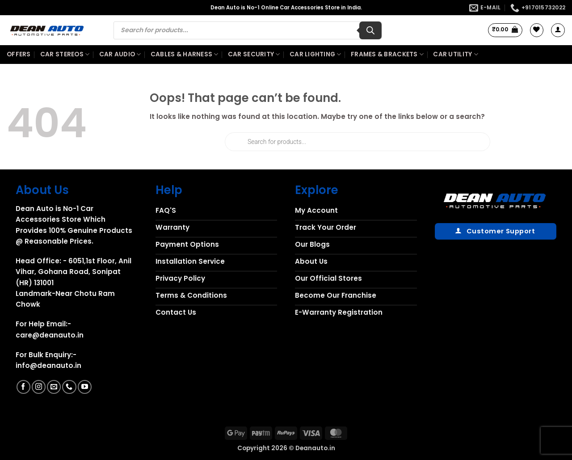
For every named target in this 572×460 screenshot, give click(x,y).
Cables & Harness (185, 54)
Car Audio (120, 54)
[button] (505, 30)
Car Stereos (64, 54)
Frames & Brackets (387, 54)
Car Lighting (315, 54)
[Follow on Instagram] (39, 387)
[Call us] (69, 387)
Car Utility (455, 54)
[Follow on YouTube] (85, 387)
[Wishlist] (536, 30)
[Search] (370, 30)
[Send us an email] (54, 387)
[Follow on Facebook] (23, 387)
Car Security (254, 54)
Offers (19, 54)
